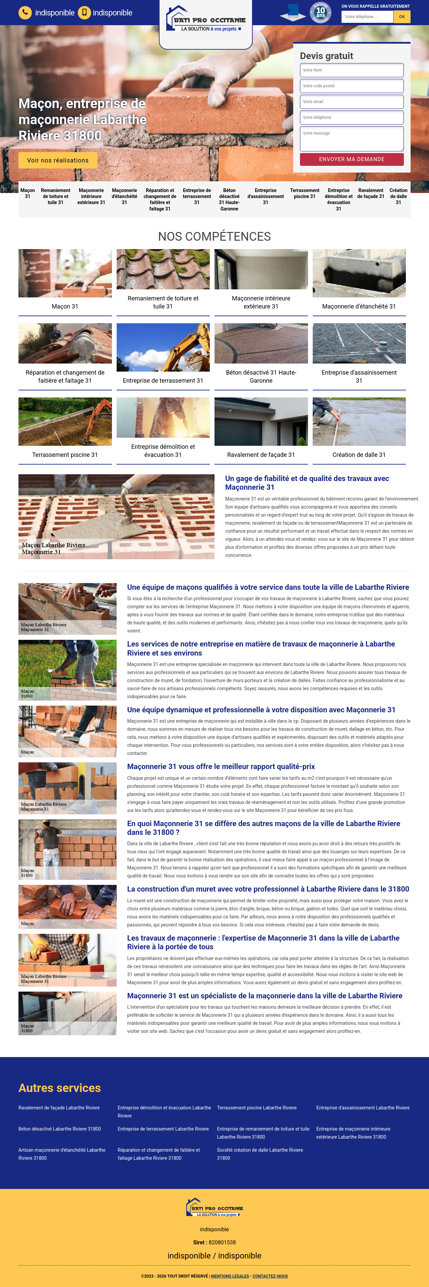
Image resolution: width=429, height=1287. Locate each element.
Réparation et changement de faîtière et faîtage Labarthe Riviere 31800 (159, 1154)
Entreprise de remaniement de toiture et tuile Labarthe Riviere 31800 (263, 1133)
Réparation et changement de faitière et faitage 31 (160, 199)
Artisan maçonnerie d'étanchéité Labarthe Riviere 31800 (61, 1154)
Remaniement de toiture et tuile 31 (55, 196)
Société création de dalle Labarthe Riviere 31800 (260, 1154)
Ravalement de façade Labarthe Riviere (59, 1107)
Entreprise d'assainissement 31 (265, 196)
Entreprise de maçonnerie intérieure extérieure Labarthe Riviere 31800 (353, 1133)
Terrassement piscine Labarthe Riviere (257, 1107)
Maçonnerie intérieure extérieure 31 (91, 196)
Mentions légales (230, 1276)
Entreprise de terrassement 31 (197, 196)
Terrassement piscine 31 (304, 193)
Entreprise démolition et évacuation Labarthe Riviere (164, 1111)
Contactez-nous (270, 1276)
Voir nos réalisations (58, 160)
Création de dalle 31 (399, 196)
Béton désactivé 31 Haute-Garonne (229, 199)
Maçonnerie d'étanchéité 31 (124, 196)
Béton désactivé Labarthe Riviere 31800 (59, 1129)
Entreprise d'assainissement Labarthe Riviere (363, 1107)
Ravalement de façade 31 (370, 193)
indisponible (46, 12)
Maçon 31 (27, 193)
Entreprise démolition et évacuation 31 (339, 199)
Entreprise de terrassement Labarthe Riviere (163, 1129)
